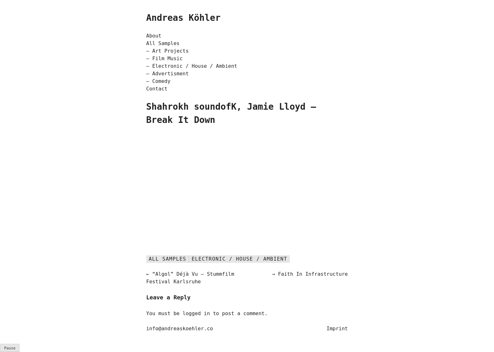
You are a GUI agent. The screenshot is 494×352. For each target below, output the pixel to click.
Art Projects (170, 51)
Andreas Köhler (183, 18)
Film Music (167, 58)
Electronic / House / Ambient (194, 66)
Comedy (161, 81)
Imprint (337, 329)
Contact (156, 89)
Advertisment (170, 74)
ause (9, 348)
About (153, 36)
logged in (196, 313)
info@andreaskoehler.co (179, 329)
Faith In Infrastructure (313, 274)
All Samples (163, 43)
